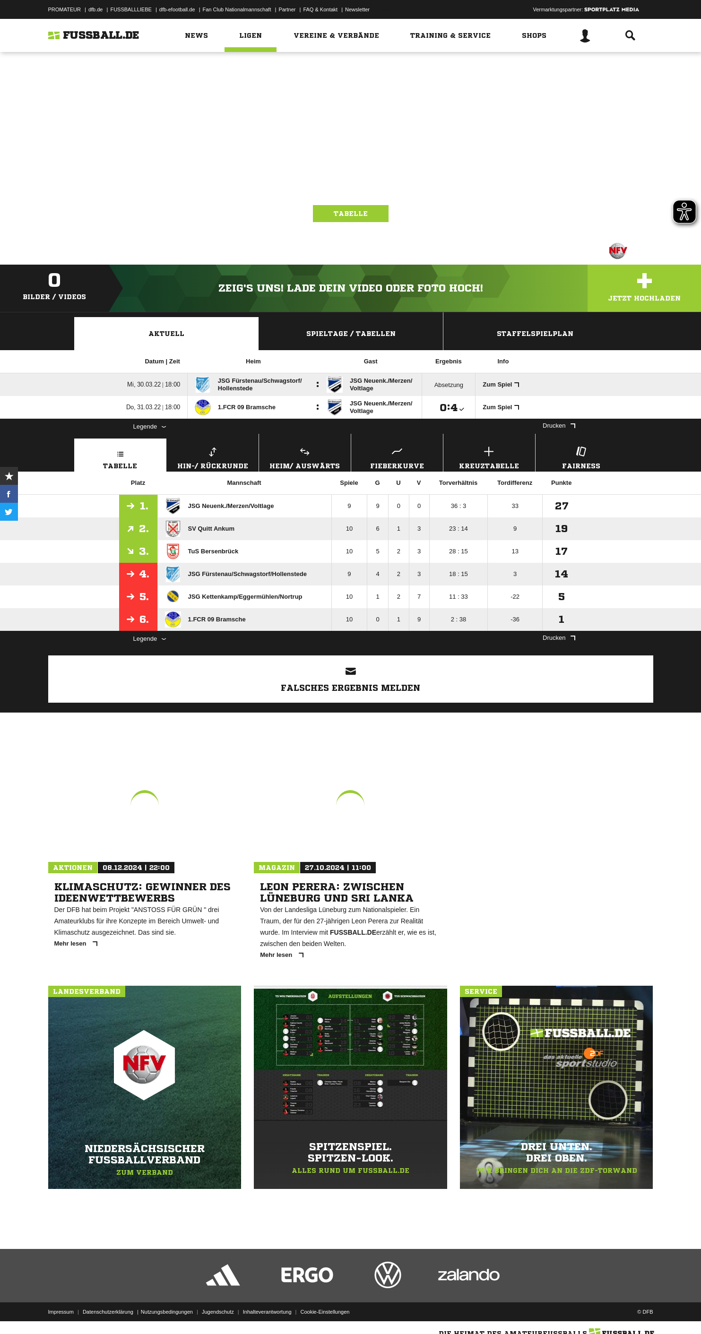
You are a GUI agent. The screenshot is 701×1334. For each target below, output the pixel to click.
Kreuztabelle (489, 456)
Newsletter (357, 9)
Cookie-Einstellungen (325, 1312)
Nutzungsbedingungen (167, 1312)
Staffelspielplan (535, 333)
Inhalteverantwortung (267, 1312)
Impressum (61, 1312)
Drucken (559, 425)
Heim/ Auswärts (305, 456)
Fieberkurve (397, 456)
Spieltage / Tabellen (351, 333)
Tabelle (351, 213)
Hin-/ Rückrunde (213, 456)
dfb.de (95, 9)
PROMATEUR (64, 9)
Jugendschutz (218, 1312)
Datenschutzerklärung (108, 1312)
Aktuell (166, 333)
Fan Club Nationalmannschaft (237, 9)
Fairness (581, 456)
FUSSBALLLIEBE (130, 9)
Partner (286, 9)
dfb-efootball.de (177, 9)
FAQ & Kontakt (320, 9)
